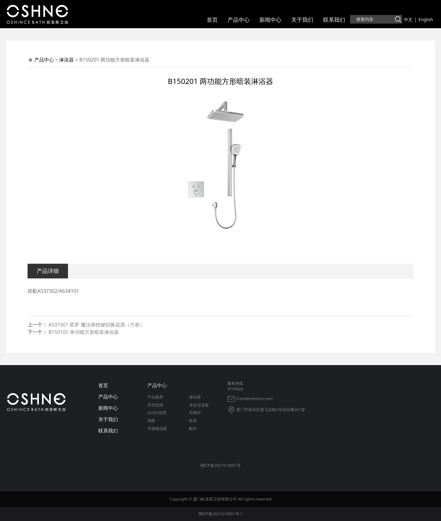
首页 (212, 19)
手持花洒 (155, 405)
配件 (193, 428)
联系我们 (334, 19)
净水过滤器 (199, 405)
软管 (193, 420)
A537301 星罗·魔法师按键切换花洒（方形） (96, 324)
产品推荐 (155, 397)
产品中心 (239, 19)
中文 (408, 19)
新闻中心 (270, 19)
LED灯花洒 (156, 412)
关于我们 (302, 19)
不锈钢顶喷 (157, 428)
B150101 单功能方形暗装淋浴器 (83, 332)
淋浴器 (66, 59)
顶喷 (151, 420)
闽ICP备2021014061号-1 (220, 513)
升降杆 (195, 412)
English (425, 19)
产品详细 (48, 270)
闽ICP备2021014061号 (220, 465)
